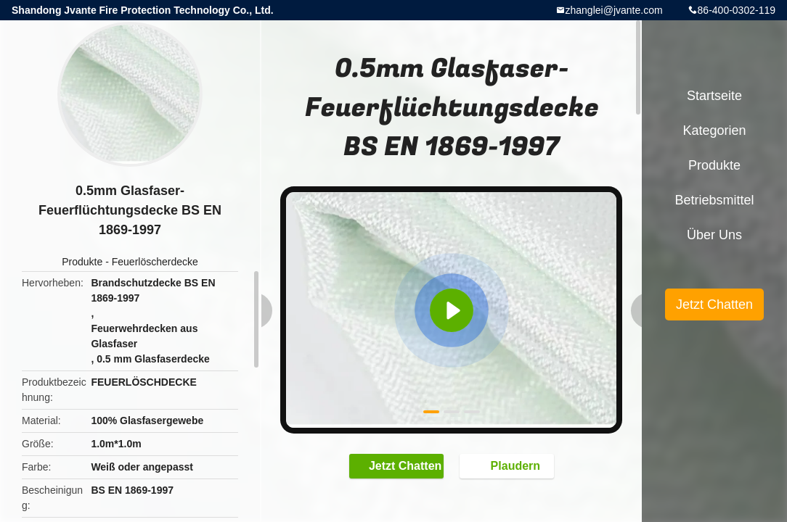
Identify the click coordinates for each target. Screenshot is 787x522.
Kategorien (714, 130)
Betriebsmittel (714, 200)
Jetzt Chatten (397, 465)
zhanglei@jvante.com (614, 10)
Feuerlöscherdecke (155, 262)
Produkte (82, 262)
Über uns (714, 235)
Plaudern (508, 465)
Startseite (714, 95)
